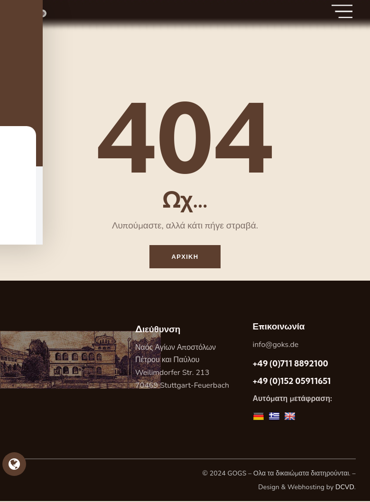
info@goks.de (276, 345)
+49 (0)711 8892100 (290, 364)
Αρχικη (185, 257)
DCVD (344, 488)
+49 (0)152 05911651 (292, 381)
